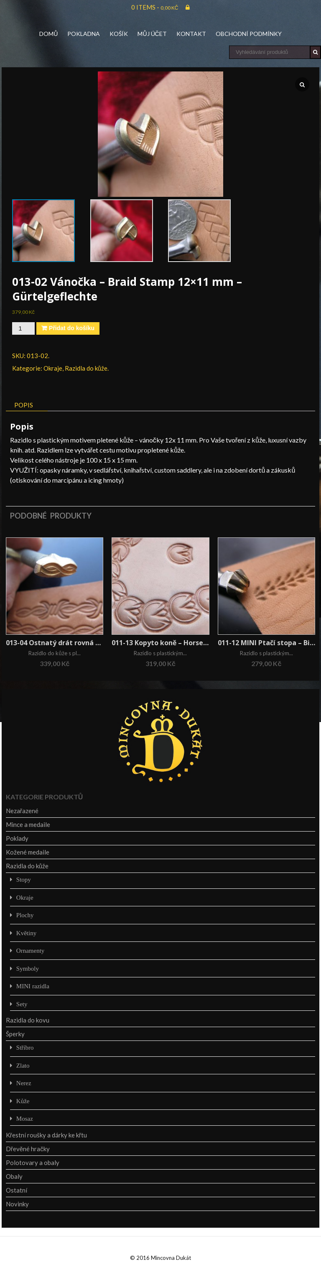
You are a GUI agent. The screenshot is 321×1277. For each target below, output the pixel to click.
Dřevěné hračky (28, 1148)
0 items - (154, 7)
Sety (22, 1004)
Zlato (23, 1065)
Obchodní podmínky (249, 33)
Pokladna (83, 33)
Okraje (52, 368)
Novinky (17, 1204)
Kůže (23, 1101)
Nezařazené (22, 810)
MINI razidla (32, 986)
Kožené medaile (27, 852)
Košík (119, 33)
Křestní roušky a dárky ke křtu (46, 1135)
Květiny (26, 933)
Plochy (25, 915)
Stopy (23, 879)
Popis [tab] (23, 405)
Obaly (14, 1176)
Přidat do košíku (71, 328)
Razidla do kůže (86, 368)
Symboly (27, 968)
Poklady (17, 838)
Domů (48, 33)
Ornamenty (30, 950)
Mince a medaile (28, 824)
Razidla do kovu (27, 1020)
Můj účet (152, 33)
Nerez (23, 1083)
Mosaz (24, 1118)
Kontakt (191, 33)
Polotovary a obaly (32, 1162)
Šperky (15, 1034)
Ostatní (16, 1190)
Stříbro (25, 1047)
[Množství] (23, 328)
